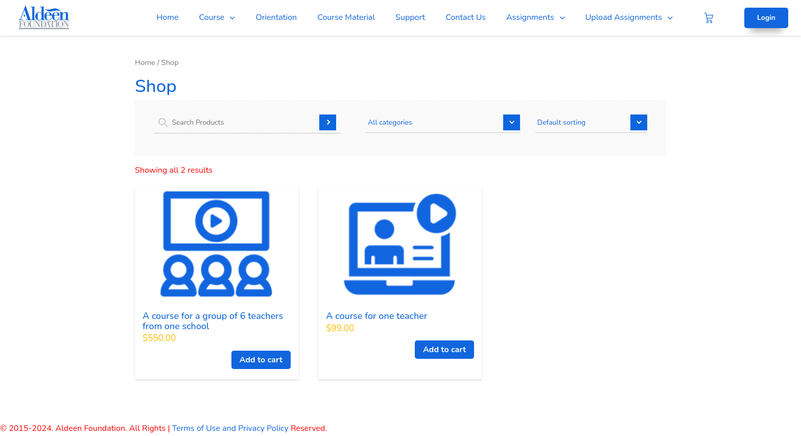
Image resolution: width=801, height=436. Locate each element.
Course (211, 17)
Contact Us (465, 17)
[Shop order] (591, 123)
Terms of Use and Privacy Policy (230, 428)
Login (766, 17)
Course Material (346, 17)
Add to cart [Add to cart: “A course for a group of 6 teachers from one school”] (261, 359)
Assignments (530, 17)
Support (410, 17)
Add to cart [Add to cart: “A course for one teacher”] (444, 349)
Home (167, 17)
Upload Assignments (623, 17)
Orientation (276, 17)
